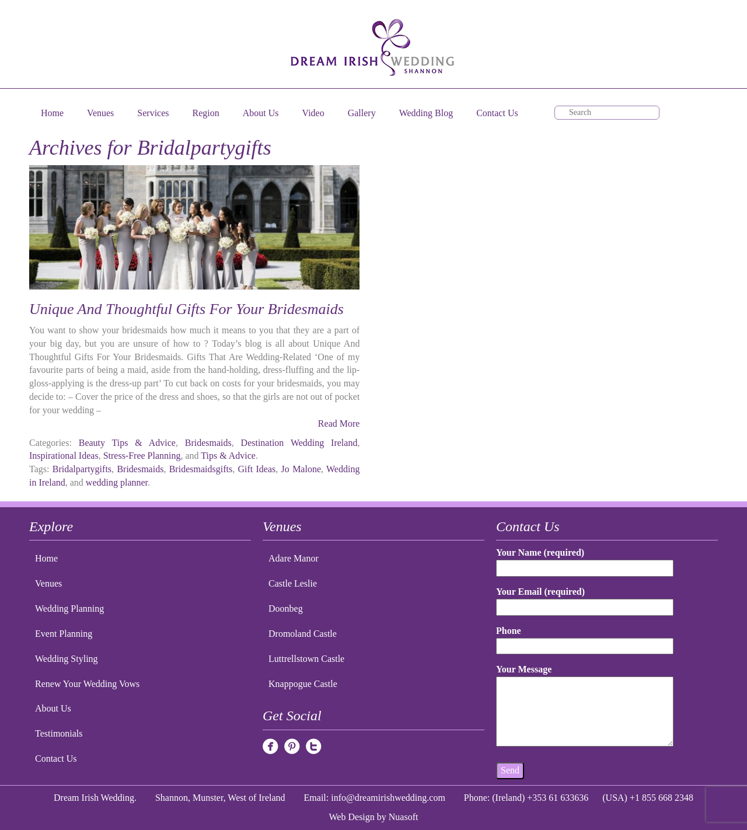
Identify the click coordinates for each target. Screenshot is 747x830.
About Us (261, 113)
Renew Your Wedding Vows (87, 684)
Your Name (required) (584, 560)
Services (153, 113)
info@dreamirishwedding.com (388, 798)
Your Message (584, 706)
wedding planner (117, 482)
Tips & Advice (228, 456)
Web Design (352, 817)
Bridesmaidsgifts (200, 469)
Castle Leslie (292, 583)
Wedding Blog (426, 113)
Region (206, 113)
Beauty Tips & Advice (127, 443)
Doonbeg (285, 608)
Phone (584, 638)
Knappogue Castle (302, 684)
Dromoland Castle (302, 634)
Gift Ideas (256, 469)
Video (313, 113)
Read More (339, 423)
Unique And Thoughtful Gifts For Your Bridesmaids (186, 309)
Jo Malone (301, 469)
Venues (100, 113)
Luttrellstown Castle (306, 659)
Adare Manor (293, 558)
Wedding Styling (66, 659)
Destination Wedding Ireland (299, 443)
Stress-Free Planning (142, 456)
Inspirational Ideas (64, 456)
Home (52, 113)
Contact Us (497, 113)
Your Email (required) (584, 599)
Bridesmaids (208, 443)
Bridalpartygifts (82, 469)
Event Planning (63, 634)
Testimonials (59, 733)
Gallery (362, 113)
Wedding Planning (69, 608)
